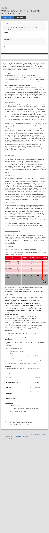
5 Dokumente (7, 57)
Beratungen (20, 17)
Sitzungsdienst (40, 434)
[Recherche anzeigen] (3, 8)
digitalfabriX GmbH (14, 438)
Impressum (25, 436)
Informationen (7, 17)
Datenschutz (18, 436)
